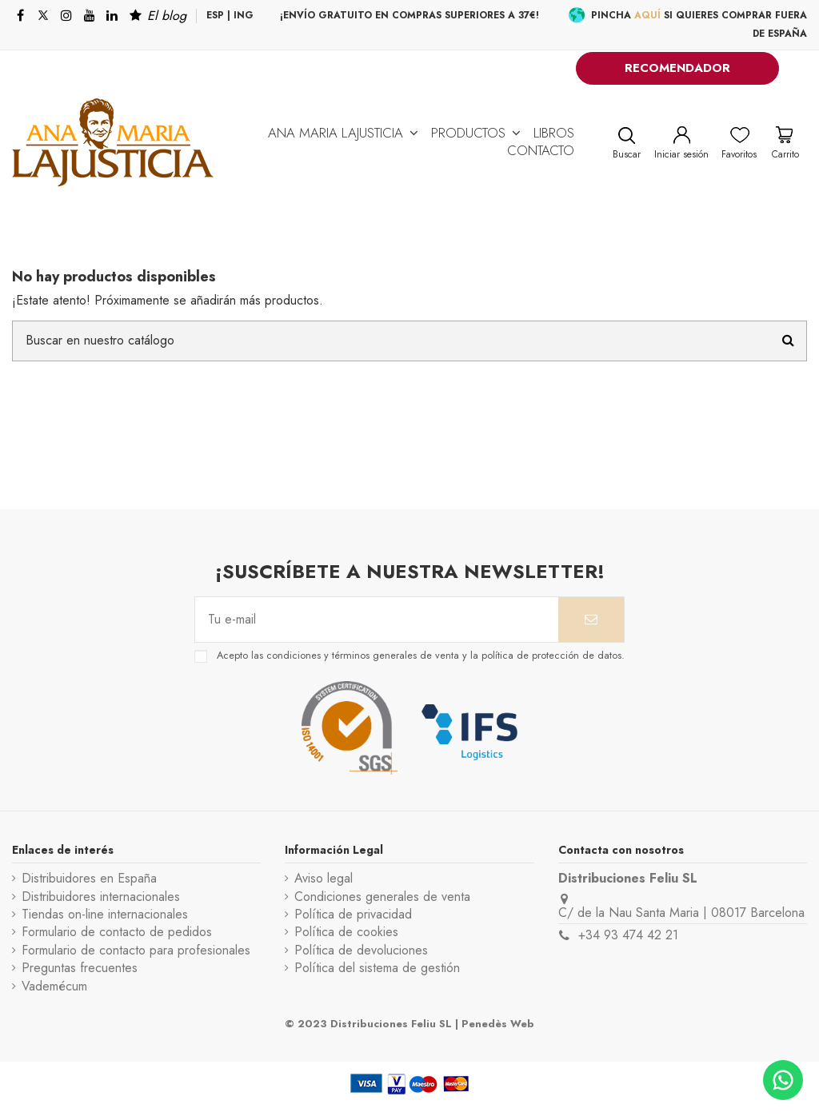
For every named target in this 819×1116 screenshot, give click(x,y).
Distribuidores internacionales (101, 897)
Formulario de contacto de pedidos (117, 932)
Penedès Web (497, 1023)
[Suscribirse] (591, 619)
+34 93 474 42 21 (628, 935)
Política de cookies (346, 932)
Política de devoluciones (361, 950)
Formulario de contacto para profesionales (136, 950)
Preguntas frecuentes (80, 968)
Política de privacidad (353, 914)
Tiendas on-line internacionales (105, 914)
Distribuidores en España (89, 878)
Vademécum (54, 986)
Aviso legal (323, 878)
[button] (343, 132)
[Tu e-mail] (376, 619)
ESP (215, 15)
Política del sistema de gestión (377, 968)
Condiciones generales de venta (382, 897)
